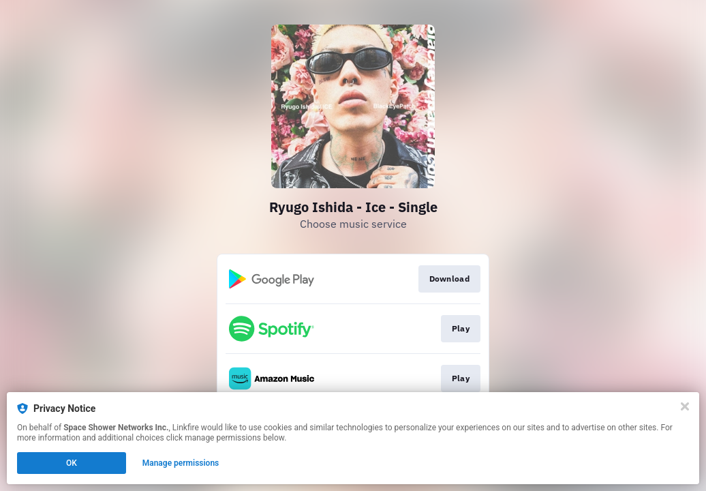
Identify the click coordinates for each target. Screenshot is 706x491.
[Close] (685, 406)
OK (71, 463)
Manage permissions (180, 463)
